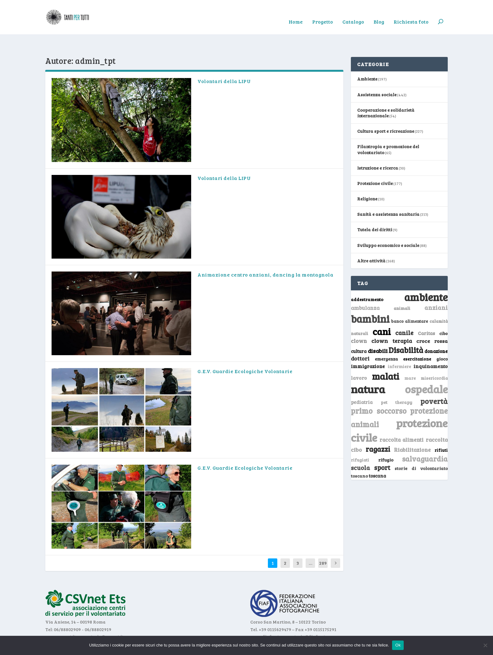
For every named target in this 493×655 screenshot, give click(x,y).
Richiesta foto (411, 13)
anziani (436, 288)
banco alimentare (409, 302)
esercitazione (417, 340)
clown (359, 321)
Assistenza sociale (376, 75)
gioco (442, 340)
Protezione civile (375, 164)
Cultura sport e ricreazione (385, 112)
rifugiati (360, 440)
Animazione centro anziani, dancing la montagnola (265, 255)
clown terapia (391, 321)
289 (323, 543)
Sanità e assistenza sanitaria (388, 195)
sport (382, 448)
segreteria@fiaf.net (304, 617)
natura (368, 369)
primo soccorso (379, 391)
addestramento (367, 280)
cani (382, 312)
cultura (359, 332)
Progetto (322, 13)
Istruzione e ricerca (377, 148)
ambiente (426, 278)
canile (404, 313)
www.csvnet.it (60, 617)
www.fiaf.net (264, 617)
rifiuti (441, 431)
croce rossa (432, 321)
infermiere (399, 347)
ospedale (426, 369)
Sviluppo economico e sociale (388, 226)
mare (410, 358)
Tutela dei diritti (374, 210)
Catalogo (353, 13)
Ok (398, 645)
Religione (367, 179)
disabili (378, 331)
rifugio (385, 440)
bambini (370, 299)
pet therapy (397, 383)
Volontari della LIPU (224, 62)
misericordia (434, 358)
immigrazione (368, 347)
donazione (436, 332)
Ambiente (367, 60)
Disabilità (406, 331)
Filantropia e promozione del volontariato (388, 130)
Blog (379, 13)
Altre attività (371, 241)
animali (402, 289)
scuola (360, 448)
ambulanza (365, 288)
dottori (360, 339)
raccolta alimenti (401, 420)
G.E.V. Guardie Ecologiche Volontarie (244, 352)
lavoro (359, 358)
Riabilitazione (412, 430)
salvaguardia (425, 439)
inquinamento (430, 346)
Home (296, 13)
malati (385, 356)
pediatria (362, 382)
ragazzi (378, 429)
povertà (434, 381)
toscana (377, 457)
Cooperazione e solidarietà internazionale (385, 93)
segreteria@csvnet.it (101, 617)
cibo (443, 314)
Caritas (426, 314)
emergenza (386, 340)
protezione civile (399, 410)
